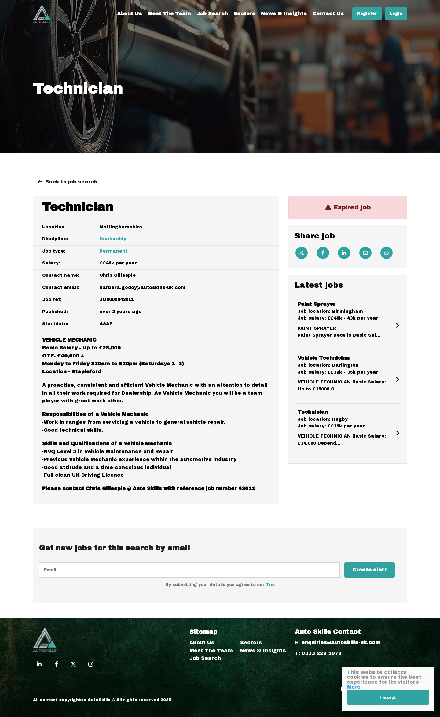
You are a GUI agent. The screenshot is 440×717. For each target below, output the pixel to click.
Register (367, 13)
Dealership (113, 239)
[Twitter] (301, 253)
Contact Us (328, 13)
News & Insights (284, 13)
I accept (388, 697)
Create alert (369, 569)
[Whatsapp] (386, 253)
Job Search (212, 13)
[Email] (365, 253)
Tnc (270, 584)
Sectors (244, 13)
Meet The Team (169, 13)
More (354, 686)
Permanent (113, 251)
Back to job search (71, 181)
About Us (129, 13)
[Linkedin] (344, 253)
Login (396, 13)
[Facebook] (323, 253)
